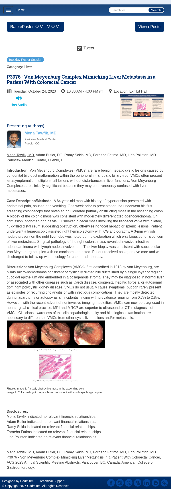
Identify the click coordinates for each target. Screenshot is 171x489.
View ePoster (150, 26)
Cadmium (27, 481)
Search (156, 10)
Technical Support (52, 481)
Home (20, 10)
